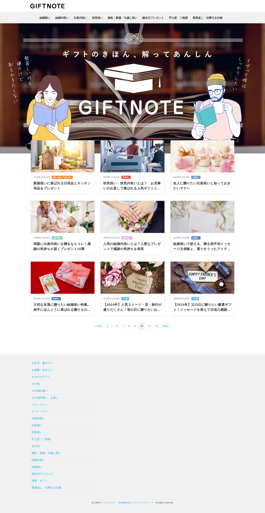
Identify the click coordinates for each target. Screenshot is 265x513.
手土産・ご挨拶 (178, 17)
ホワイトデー (40, 410)
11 (149, 324)
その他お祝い (40, 389)
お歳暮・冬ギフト (42, 368)
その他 (36, 382)
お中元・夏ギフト (42, 361)
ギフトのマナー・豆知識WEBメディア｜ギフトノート (127, 501)
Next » (166, 324)
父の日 (36, 444)
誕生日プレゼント (153, 17)
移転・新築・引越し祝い (122, 17)
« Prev (98, 324)
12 (156, 324)
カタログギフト (41, 375)
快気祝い (97, 17)
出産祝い (37, 424)
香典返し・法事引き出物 (207, 17)
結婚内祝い (62, 17)
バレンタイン (40, 403)
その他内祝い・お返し (45, 396)
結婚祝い (45, 17)
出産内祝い (80, 17)
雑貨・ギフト (40, 479)
